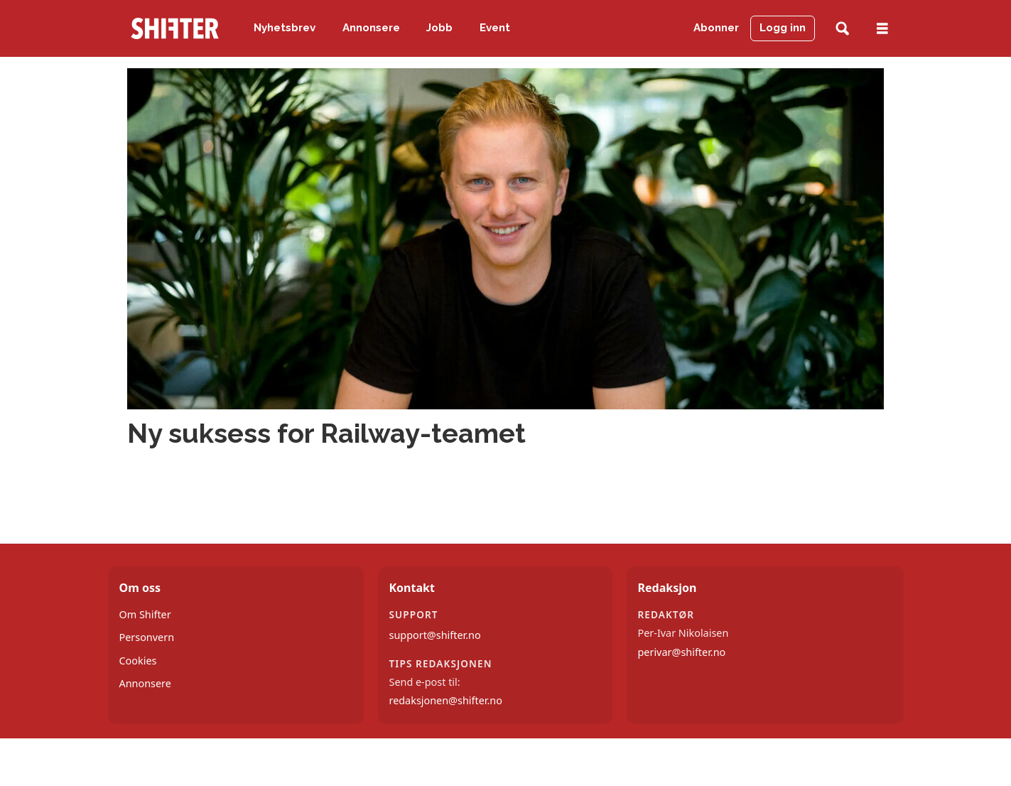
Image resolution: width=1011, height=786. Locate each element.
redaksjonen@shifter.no (445, 700)
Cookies (138, 660)
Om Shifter (145, 614)
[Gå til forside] (175, 28)
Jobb (439, 27)
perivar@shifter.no (682, 652)
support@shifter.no (435, 635)
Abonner (716, 27)
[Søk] (842, 29)
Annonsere (371, 27)
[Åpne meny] (882, 29)
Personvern (147, 637)
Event (495, 27)
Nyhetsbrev (284, 27)
